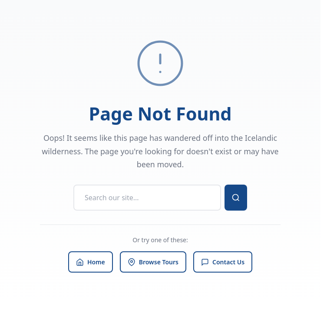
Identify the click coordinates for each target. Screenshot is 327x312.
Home (90, 262)
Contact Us (222, 262)
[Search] (147, 198)
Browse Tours (153, 262)
